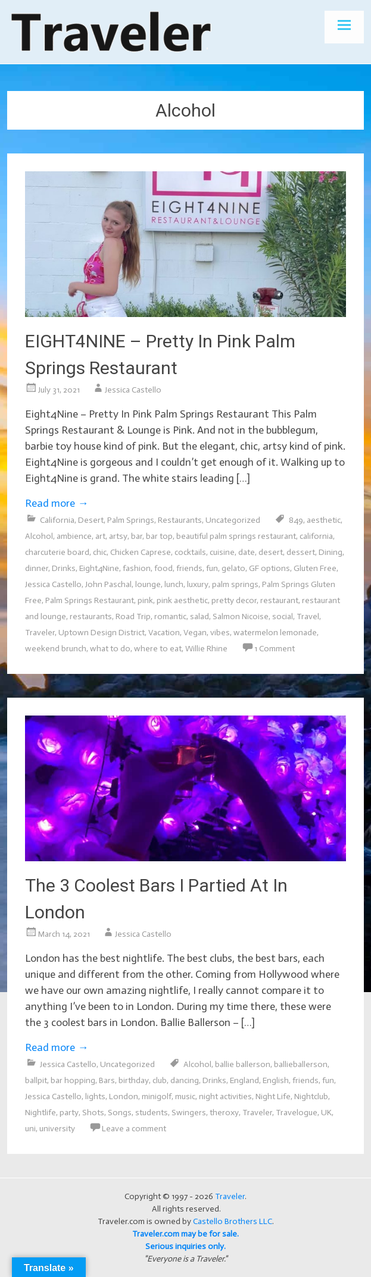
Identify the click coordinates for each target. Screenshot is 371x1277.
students (151, 1112)
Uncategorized (232, 520)
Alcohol (39, 536)
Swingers (189, 1112)
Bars (107, 1080)
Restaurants (180, 520)
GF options (269, 568)
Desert (91, 520)
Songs (120, 1112)
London (123, 1096)
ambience (74, 536)
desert (270, 552)
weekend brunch (55, 649)
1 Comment (274, 649)
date (246, 552)
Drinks (64, 568)
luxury (197, 584)
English (276, 1080)
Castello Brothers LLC (232, 1221)
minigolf (157, 1096)
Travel (308, 616)
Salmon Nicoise (241, 616)
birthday (134, 1080)
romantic (170, 616)
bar (136, 536)
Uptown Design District (101, 632)
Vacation (164, 632)
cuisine (222, 552)
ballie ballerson (242, 1064)
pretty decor (234, 600)
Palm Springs (130, 520)
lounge (148, 584)
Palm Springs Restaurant (89, 600)
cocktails (190, 552)
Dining (330, 552)
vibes (220, 632)
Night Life (273, 1096)
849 (296, 520)
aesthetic (324, 520)
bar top (159, 536)
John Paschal (108, 584)
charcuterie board (57, 552)
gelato (233, 568)
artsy (118, 536)
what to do (110, 649)
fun (212, 568)
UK (326, 1112)
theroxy (224, 1112)
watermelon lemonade (275, 632)
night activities (225, 1096)
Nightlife (40, 1112)
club (159, 1080)
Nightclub (311, 1096)
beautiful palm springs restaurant (236, 536)
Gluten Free (315, 568)
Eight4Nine (99, 568)
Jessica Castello (133, 390)
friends (189, 568)
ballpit (36, 1080)
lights (95, 1096)
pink (145, 600)
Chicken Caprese (140, 552)
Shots (93, 1112)
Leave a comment (134, 1129)
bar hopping (73, 1080)
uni (30, 1129)
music (185, 1096)
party (69, 1112)
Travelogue (296, 1112)
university (57, 1129)
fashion (137, 568)
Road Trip (133, 616)
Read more (56, 503)
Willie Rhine (206, 649)
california (316, 536)
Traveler (40, 632)
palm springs (235, 584)
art (100, 536)
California (57, 520)
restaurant (279, 600)
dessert (300, 552)
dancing (184, 1080)
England (244, 1080)
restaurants (91, 616)
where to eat (158, 649)
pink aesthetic (182, 600)
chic (100, 552)
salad (199, 616)
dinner (36, 568)
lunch (173, 584)
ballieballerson (301, 1064)
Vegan (195, 632)
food (163, 568)
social (282, 616)
